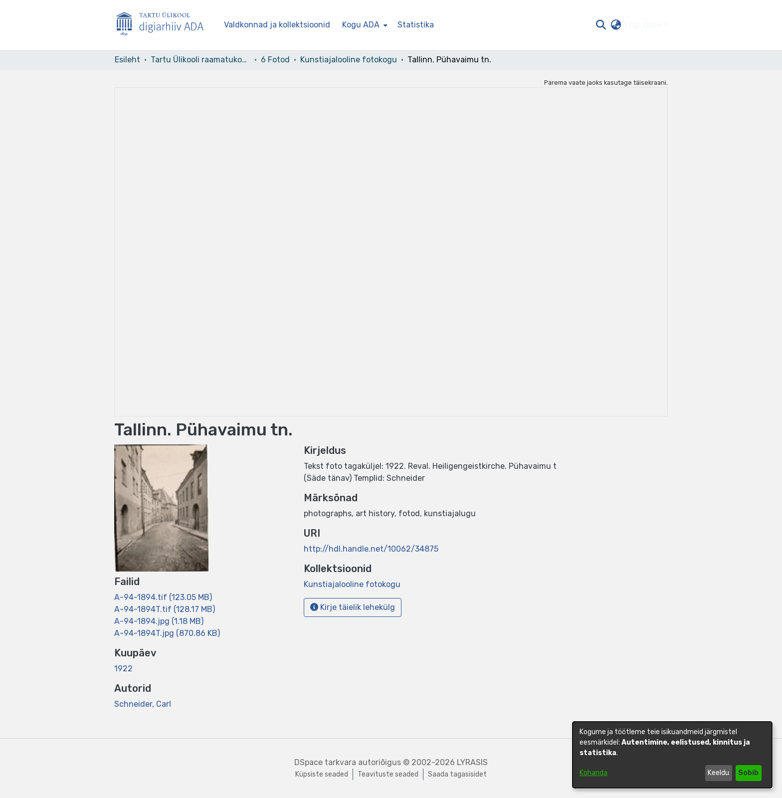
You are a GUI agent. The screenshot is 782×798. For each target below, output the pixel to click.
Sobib (748, 773)
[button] (600, 25)
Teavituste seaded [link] (388, 774)
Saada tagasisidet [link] (457, 774)
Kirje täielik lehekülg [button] (352, 607)
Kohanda (593, 773)
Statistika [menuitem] (415, 24)
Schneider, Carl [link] (142, 704)
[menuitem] (364, 25)
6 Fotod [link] (275, 59)
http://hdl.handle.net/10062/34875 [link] (371, 549)
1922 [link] (123, 668)
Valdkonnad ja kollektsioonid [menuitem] (277, 24)
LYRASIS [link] (472, 762)
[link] (163, 597)
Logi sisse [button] (644, 24)
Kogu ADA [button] (361, 24)
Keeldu (718, 773)
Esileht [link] (127, 59)
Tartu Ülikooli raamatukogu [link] (200, 59)
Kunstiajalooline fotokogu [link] (348, 59)
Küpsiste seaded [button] (321, 774)
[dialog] (672, 755)
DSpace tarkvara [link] (325, 762)
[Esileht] (164, 25)
